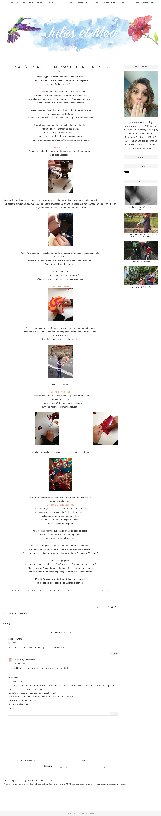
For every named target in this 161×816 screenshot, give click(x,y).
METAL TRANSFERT (60, 392)
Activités (13, 613)
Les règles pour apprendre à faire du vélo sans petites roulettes (142, 235)
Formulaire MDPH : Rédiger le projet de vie (142, 208)
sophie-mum (15, 638)
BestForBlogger (90, 813)
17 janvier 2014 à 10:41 (15, 681)
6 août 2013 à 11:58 (19, 663)
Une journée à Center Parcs (141, 287)
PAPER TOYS (60, 147)
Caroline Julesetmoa (24, 659)
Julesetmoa (75, 813)
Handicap (24, 613)
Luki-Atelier (40, 91)
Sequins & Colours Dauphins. (60, 505)
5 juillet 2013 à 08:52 (14, 643)
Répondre (114, 653)
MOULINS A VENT (60, 286)
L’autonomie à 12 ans (141, 262)
